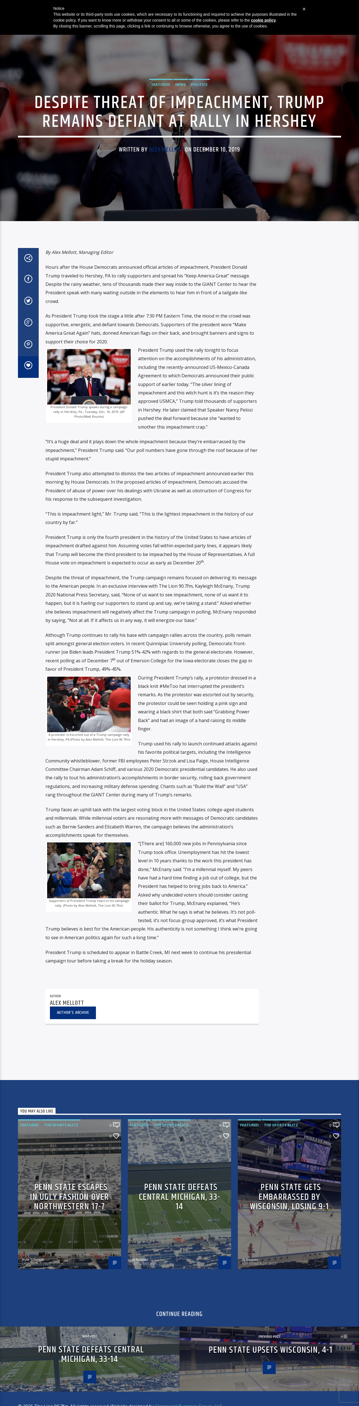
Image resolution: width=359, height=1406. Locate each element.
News (180, 218)
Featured (160, 218)
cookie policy (263, 20)
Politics (199, 218)
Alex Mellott (166, 283)
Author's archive (73, 1304)
